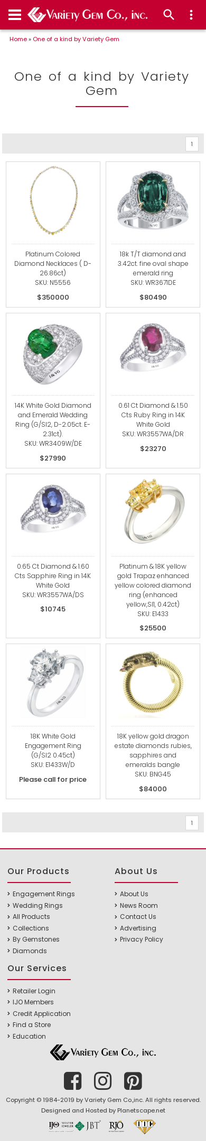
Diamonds (30, 950)
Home (18, 39)
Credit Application (42, 1013)
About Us (134, 893)
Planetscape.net (141, 1110)
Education (29, 1036)
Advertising (138, 928)
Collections (31, 928)
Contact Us (138, 916)
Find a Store (32, 1024)
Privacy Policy (141, 939)
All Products (31, 916)
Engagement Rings (44, 893)
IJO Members (33, 1002)
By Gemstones (36, 939)
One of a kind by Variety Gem (76, 39)
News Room (139, 905)
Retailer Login (34, 990)
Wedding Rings (38, 905)
